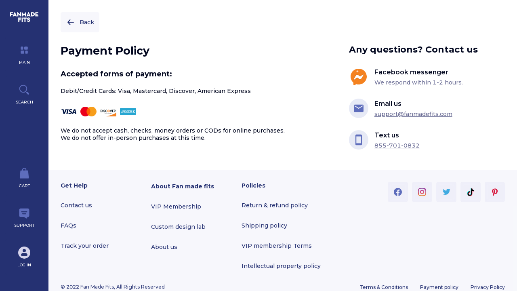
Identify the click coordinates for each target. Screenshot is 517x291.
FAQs (68, 225)
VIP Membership (176, 206)
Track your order (85, 245)
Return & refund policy (275, 205)
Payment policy (439, 287)
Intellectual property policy (281, 266)
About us (164, 247)
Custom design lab (178, 226)
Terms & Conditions (383, 287)
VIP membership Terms (277, 245)
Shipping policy (264, 225)
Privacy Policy (488, 287)
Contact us (76, 205)
